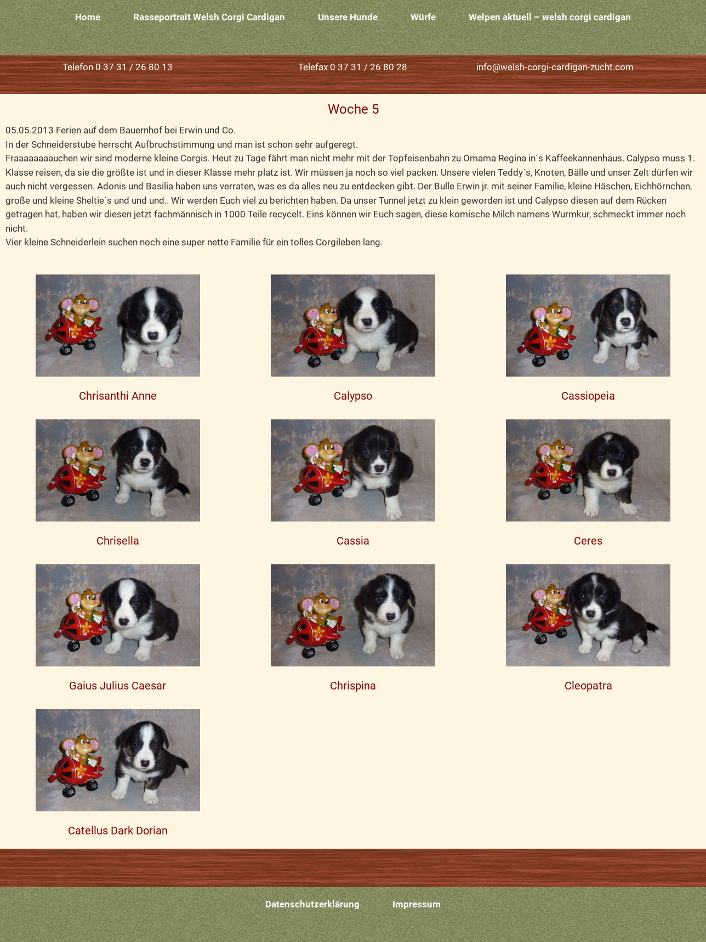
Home (87, 17)
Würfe (423, 17)
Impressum (416, 904)
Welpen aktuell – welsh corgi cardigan (550, 17)
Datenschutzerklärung (312, 904)
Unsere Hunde (348, 17)
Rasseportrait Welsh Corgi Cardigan (209, 17)
